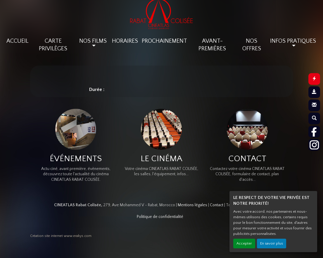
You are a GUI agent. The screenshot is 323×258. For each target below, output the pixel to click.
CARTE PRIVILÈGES (53, 45)
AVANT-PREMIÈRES (212, 45)
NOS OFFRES (251, 45)
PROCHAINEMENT (164, 41)
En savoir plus (271, 243)
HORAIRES (125, 41)
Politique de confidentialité (160, 216)
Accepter (244, 243)
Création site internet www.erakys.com (60, 236)
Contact (216, 205)
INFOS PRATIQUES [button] (293, 41)
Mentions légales (192, 205)
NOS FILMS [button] (93, 41)
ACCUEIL (17, 41)
